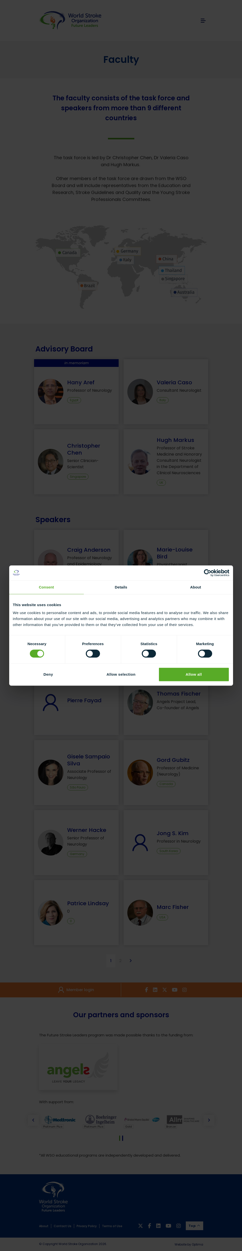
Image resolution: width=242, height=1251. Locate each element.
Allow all (194, 674)
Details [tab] (121, 587)
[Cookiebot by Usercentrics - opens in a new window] (207, 573)
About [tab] (195, 587)
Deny (48, 674)
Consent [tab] (46, 587)
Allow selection (121, 674)
